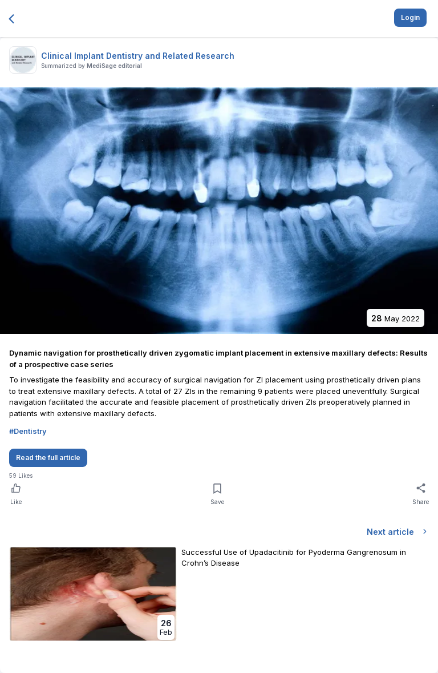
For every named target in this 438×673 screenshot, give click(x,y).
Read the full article (48, 457)
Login (410, 17)
